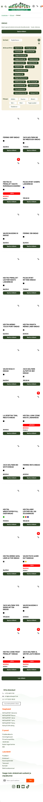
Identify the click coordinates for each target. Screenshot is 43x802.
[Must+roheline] (3, 421)
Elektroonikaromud (8, 768)
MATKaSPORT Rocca (8, 715)
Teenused (5, 763)
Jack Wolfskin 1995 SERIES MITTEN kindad (11, 607)
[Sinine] (23, 187)
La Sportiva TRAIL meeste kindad (10, 417)
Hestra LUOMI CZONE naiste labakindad (31, 417)
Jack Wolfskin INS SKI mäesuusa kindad (31, 138)
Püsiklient (5, 756)
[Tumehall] (3, 561)
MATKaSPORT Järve (8, 718)
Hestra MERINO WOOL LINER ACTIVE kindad (11, 557)
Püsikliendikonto (7, 734)
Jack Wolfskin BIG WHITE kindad (10, 466)
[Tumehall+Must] (3, 141)
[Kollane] (26, 561)
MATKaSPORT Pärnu (8, 723)
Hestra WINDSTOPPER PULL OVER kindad (10, 511)
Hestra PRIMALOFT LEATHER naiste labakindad (10, 280)
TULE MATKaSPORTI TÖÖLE (11, 703)
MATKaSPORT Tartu (8, 720)
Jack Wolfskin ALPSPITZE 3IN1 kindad (29, 371)
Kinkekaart (5, 758)
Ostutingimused (7, 737)
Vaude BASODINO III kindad (10, 234)
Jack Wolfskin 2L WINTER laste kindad (31, 653)
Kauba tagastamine (8, 744)
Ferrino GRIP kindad (11, 137)
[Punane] (26, 517)
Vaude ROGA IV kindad (9, 370)
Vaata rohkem (21, 31)
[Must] (23, 143)
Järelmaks (5, 742)
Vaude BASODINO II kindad (30, 606)
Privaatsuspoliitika (8, 739)
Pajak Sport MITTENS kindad (29, 279)
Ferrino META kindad (31, 465)
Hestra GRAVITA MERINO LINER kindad (31, 326)
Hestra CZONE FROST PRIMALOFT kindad (11, 653)
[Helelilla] (3, 189)
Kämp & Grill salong (8, 725)
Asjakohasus (16, 40)
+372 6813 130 (9, 693)
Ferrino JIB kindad (30, 233)
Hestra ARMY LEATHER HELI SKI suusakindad (29, 511)
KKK (3, 747)
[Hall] (3, 330)
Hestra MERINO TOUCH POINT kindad (11, 326)
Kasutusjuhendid (7, 761)
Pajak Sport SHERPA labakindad (31, 183)
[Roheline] (3, 517)
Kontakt (5, 766)
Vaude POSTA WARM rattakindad (30, 557)
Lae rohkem (21, 678)
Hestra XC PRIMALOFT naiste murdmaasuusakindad (11, 184)
